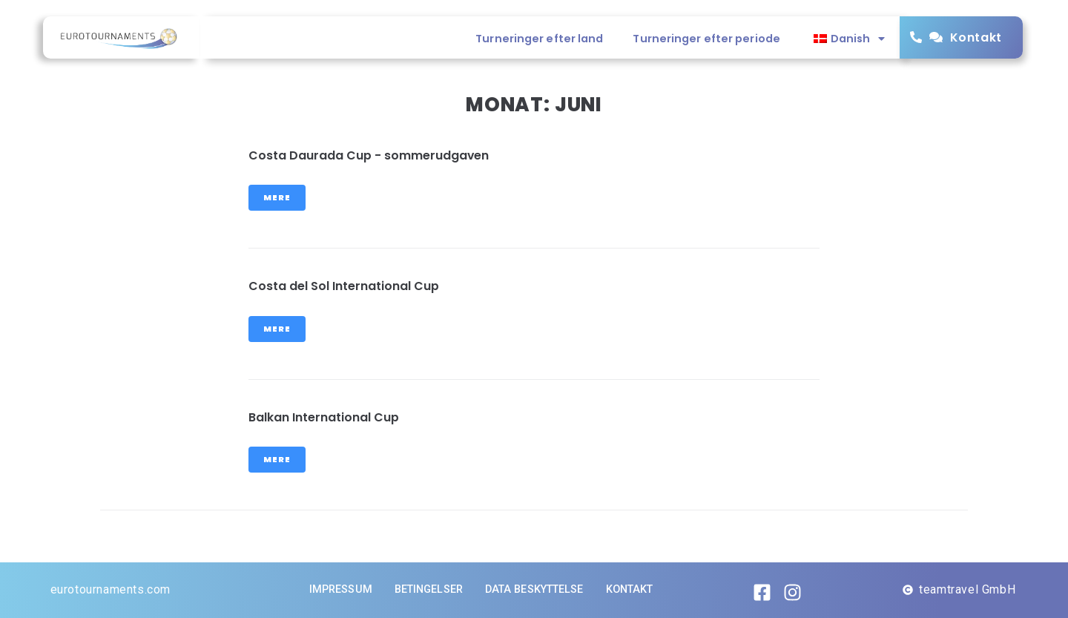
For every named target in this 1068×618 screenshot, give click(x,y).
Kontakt (976, 37)
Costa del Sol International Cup (343, 286)
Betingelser (429, 589)
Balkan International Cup (323, 417)
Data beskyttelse (534, 589)
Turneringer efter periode (706, 38)
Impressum (340, 589)
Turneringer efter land (539, 38)
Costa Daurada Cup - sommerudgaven (368, 155)
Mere (277, 197)
